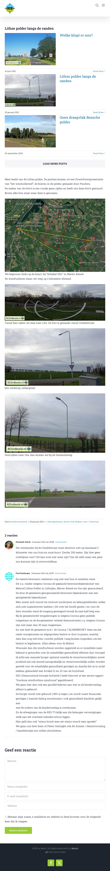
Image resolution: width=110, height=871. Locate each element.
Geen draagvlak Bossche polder (80, 119)
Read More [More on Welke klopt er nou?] (98, 71)
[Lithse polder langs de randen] (30, 90)
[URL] (55, 806)
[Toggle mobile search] (97, 5)
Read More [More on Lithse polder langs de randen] (98, 112)
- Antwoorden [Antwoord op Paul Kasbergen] (60, 573)
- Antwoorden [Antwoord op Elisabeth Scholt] (60, 542)
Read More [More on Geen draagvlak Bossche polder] (98, 153)
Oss (85, 521)
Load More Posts (55, 163)
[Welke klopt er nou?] (30, 49)
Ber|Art (74, 848)
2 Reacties (94, 521)
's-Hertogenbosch (54, 521)
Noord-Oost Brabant (73, 521)
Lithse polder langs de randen (78, 78)
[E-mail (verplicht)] (55, 796)
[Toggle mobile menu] (103, 5)
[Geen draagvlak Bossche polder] (30, 131)
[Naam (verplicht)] (55, 787)
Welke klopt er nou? (76, 35)
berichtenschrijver (19, 521)
